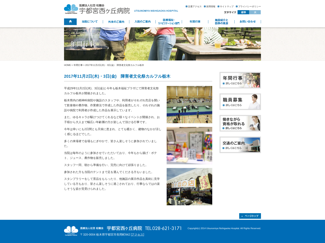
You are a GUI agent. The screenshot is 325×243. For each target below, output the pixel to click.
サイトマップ (227, 6)
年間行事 (78, 65)
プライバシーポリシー (249, 6)
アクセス (137, 234)
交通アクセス (195, 6)
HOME (67, 65)
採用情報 (210, 6)
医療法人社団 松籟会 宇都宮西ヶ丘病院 (121, 9)
